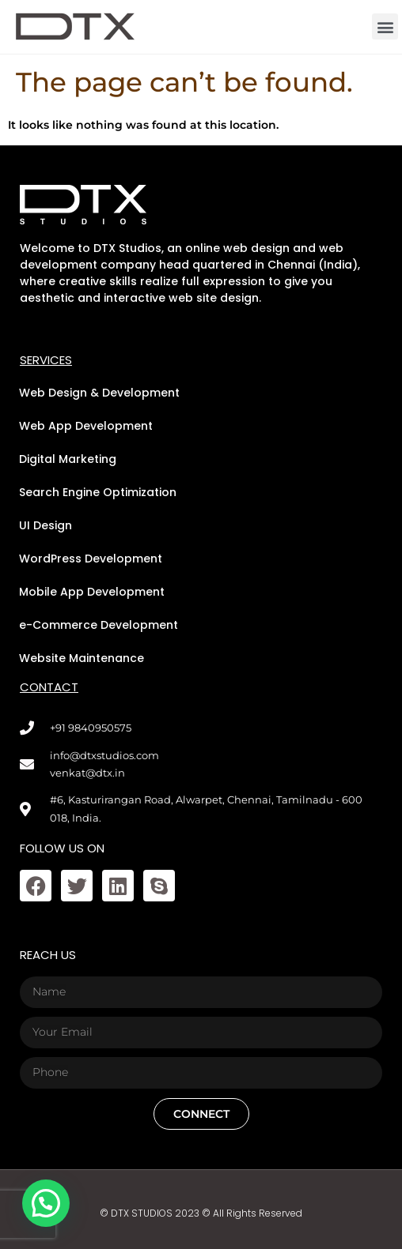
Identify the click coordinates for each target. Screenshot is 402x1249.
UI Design (45, 525)
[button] (385, 26)
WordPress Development (90, 558)
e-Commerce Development (98, 625)
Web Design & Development (99, 393)
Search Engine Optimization (97, 492)
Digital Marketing (67, 459)
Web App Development (86, 426)
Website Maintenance (81, 658)
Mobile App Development (92, 592)
